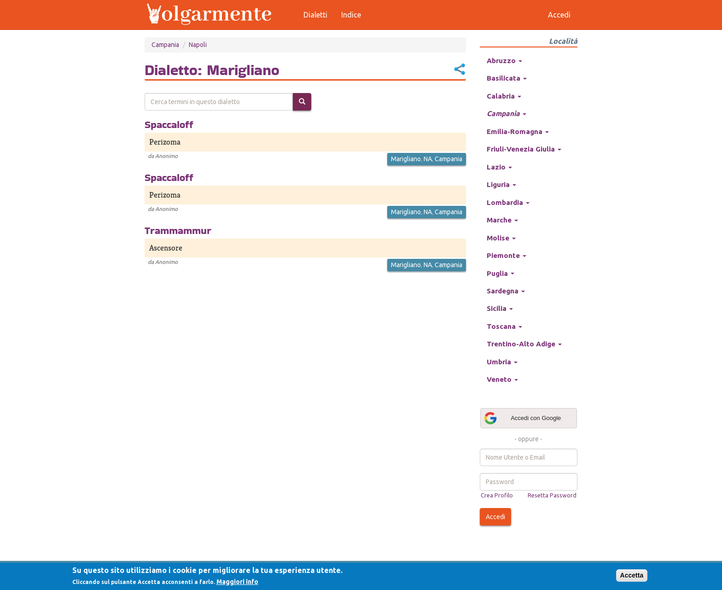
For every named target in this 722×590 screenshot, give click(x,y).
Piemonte (506, 255)
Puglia (500, 273)
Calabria (504, 96)
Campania (165, 44)
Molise (501, 238)
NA (428, 159)
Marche (502, 220)
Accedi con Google (522, 418)
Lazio (499, 167)
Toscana (504, 326)
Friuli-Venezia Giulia (524, 149)
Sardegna (506, 291)
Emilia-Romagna (518, 131)
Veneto (502, 379)
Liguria (501, 184)
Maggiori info (237, 581)
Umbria (502, 362)
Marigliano (406, 159)
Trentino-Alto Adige (524, 344)
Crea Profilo (497, 495)
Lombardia (508, 202)
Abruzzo (504, 60)
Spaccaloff (169, 124)
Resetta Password (552, 495)
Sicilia (500, 308)
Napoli (198, 44)
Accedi (495, 516)
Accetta (632, 575)
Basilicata (507, 78)
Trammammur (178, 230)
